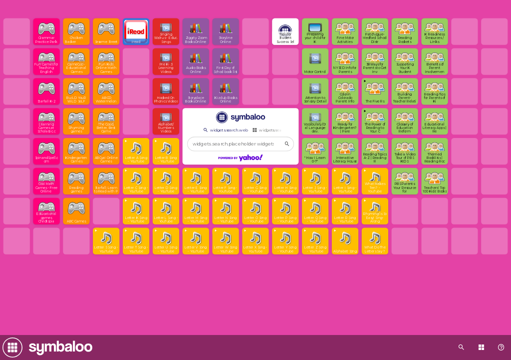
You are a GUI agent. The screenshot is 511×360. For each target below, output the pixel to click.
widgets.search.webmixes (279, 130)
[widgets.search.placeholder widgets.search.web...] (240, 144)
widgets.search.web (225, 130)
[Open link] (46, 31)
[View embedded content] (375, 91)
